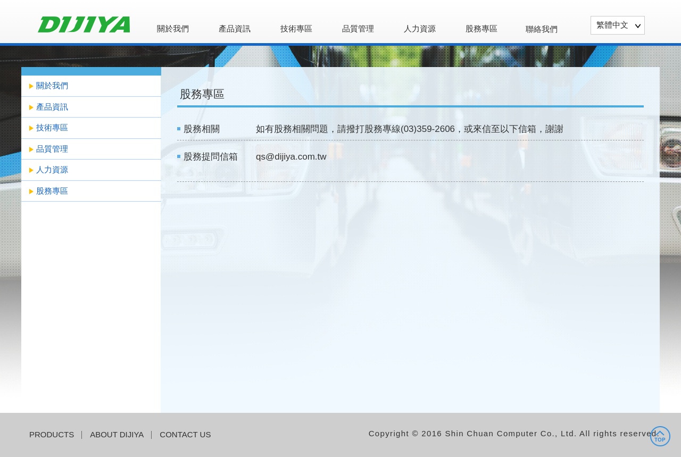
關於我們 (173, 28)
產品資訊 (235, 28)
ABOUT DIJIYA (117, 434)
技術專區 (296, 28)
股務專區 (481, 28)
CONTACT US (185, 434)
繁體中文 (612, 24)
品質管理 (358, 28)
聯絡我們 (542, 29)
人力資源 (420, 28)
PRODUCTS (51, 434)
